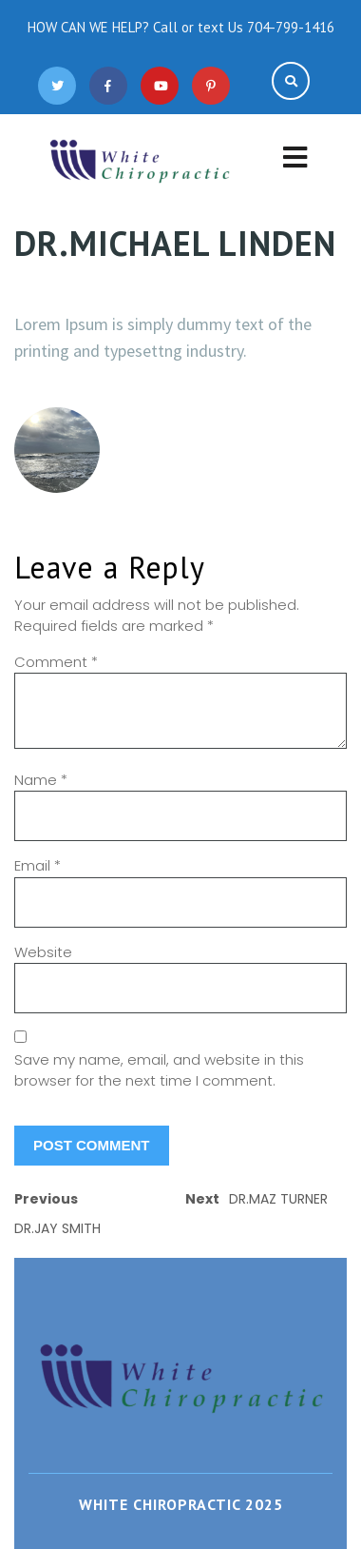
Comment (56, 662)
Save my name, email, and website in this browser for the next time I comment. (159, 1070)
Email (37, 865)
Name (40, 780)
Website (43, 952)
